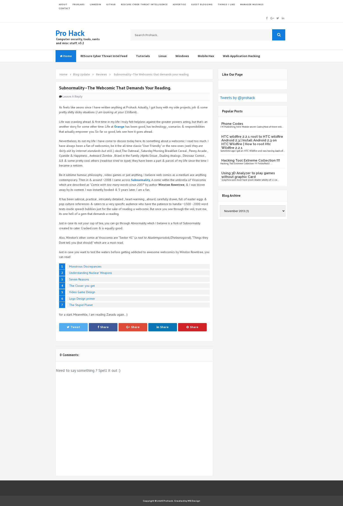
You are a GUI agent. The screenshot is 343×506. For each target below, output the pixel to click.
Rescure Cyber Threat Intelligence (144, 4)
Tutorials (143, 56)
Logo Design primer (82, 299)
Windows (182, 56)
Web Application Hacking (241, 56)
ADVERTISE (179, 4)
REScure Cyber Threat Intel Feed (103, 56)
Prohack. (168, 501)
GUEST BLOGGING (202, 4)
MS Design (194, 501)
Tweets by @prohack (237, 97)
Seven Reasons (79, 279)
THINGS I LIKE (226, 4)
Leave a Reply (72, 96)
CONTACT (64, 8)
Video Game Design (82, 292)
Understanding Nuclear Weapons (90, 273)
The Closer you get (82, 286)
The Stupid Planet (81, 305)
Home (66, 56)
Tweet (73, 327)
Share (103, 327)
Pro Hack (70, 33)
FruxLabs (79, 4)
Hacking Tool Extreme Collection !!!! (250, 160)
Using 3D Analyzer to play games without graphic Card (248, 175)
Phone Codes (232, 124)
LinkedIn (95, 4)
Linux (163, 56)
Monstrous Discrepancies (85, 266)
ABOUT (63, 4)
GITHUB (111, 4)
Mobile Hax (206, 56)
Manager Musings (252, 4)
